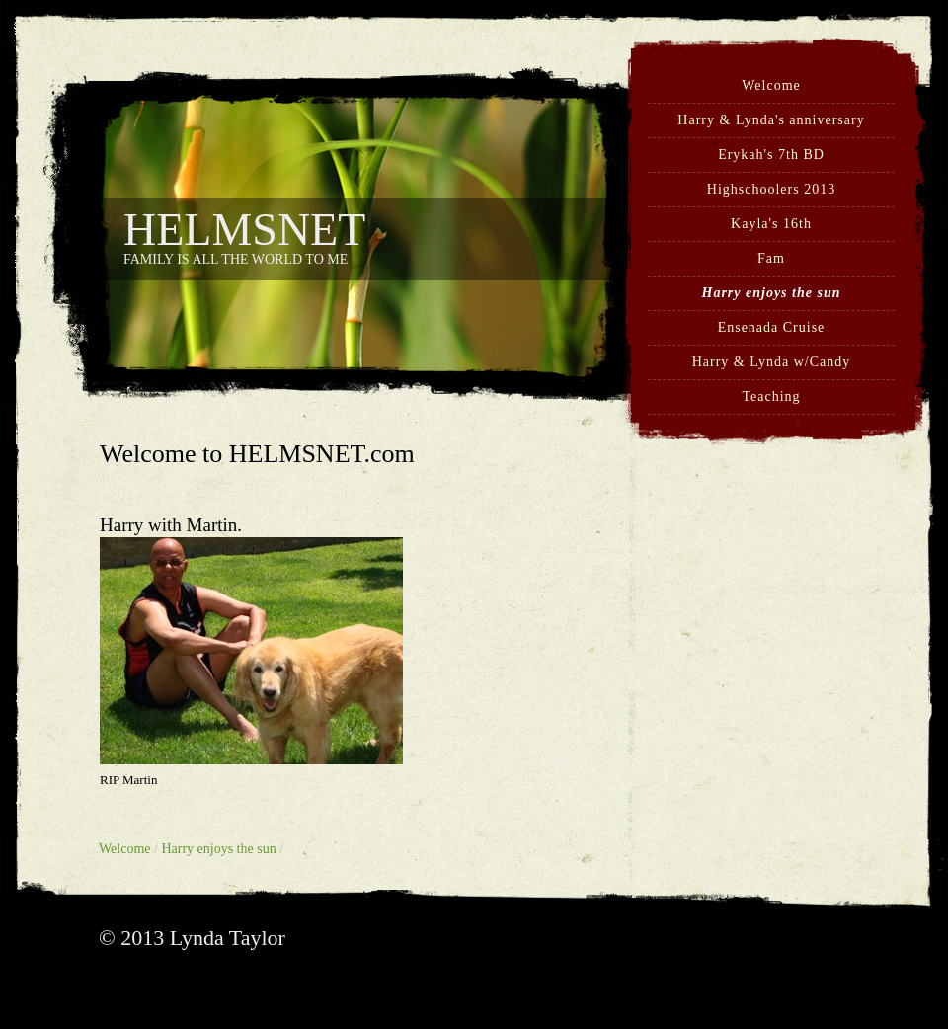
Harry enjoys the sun (771, 292)
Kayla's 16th (771, 223)
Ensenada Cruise (772, 327)
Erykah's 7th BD (771, 154)
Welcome (771, 85)
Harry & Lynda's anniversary (770, 120)
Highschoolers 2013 (771, 189)
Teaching (771, 396)
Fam (771, 258)
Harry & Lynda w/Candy (771, 362)
